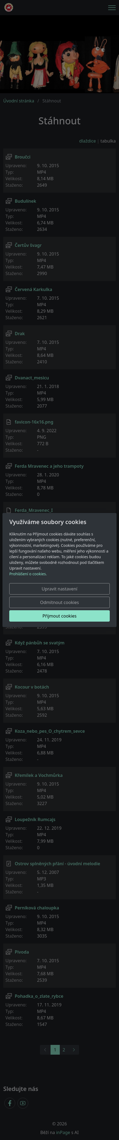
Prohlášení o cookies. (28, 573)
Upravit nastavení (59, 589)
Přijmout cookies (59, 616)
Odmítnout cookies (59, 602)
